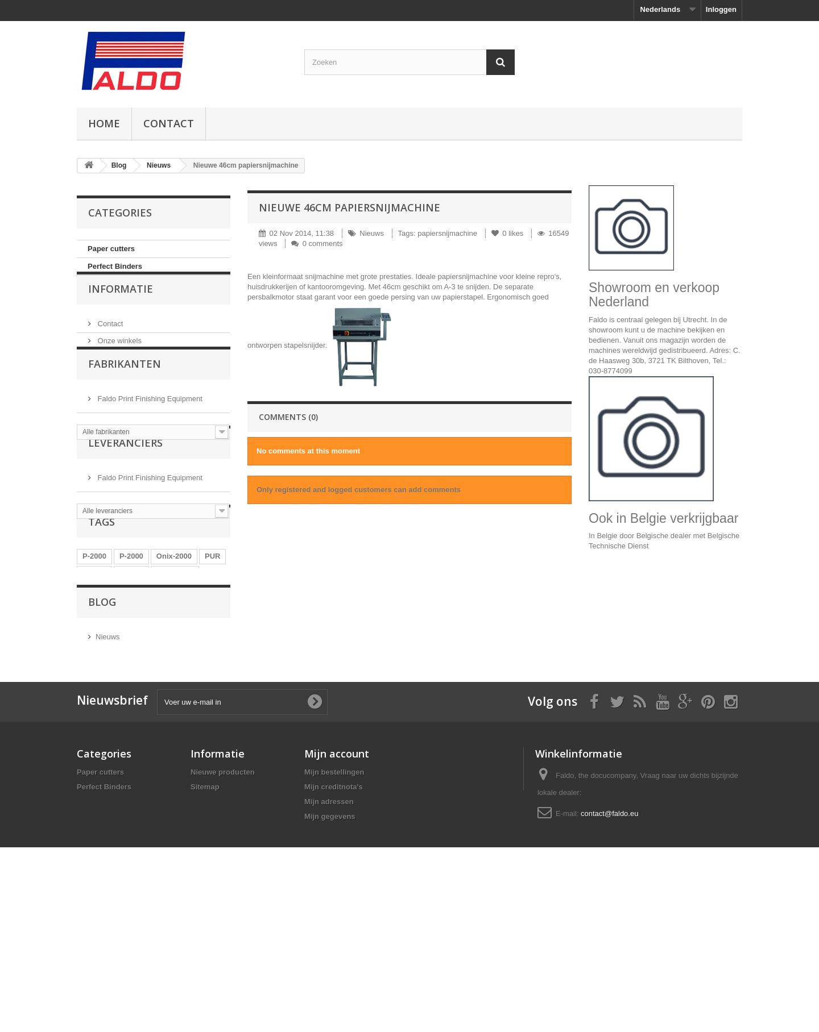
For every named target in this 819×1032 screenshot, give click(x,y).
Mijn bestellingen (334, 916)
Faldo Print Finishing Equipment (149, 430)
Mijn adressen (329, 945)
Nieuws (159, 165)
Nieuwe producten (223, 916)
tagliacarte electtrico (155, 680)
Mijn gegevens (329, 960)
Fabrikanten (124, 400)
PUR (212, 646)
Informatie (120, 310)
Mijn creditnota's (333, 930)
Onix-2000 (174, 646)
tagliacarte (174, 663)
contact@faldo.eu (609, 957)
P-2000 (94, 646)
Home (104, 123)
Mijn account (336, 897)
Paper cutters (111, 248)
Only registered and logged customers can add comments (359, 489)
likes (508, 233)
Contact (168, 123)
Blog (119, 165)
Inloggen (721, 9)
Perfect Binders (115, 266)
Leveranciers (125, 506)
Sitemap (205, 930)
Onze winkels (119, 357)
